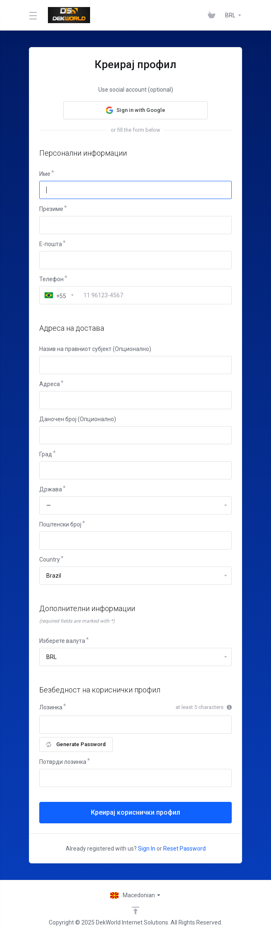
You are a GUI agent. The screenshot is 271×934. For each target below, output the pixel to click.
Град (45, 454)
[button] (135, 110)
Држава (50, 489)
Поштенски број (60, 524)
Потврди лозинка (62, 762)
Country (49, 559)
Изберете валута (62, 641)
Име (44, 174)
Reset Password (184, 848)
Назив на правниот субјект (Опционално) (95, 349)
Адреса (49, 384)
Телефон (51, 279)
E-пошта (50, 244)
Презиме (51, 209)
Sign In (146, 848)
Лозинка (50, 707)
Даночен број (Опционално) (77, 419)
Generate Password (76, 744)
